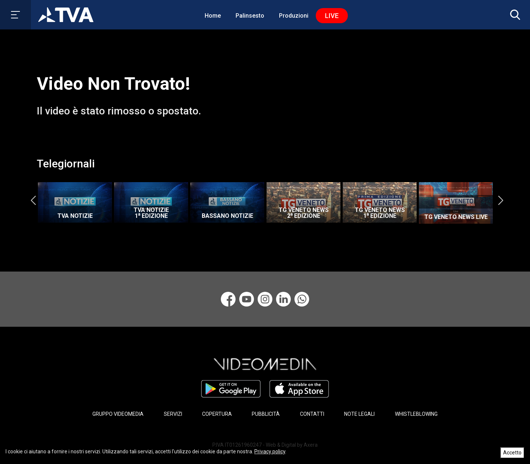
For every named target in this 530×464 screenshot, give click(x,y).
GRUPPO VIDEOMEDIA (118, 414)
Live (332, 16)
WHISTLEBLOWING (416, 414)
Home (213, 15)
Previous (33, 200)
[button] (513, 14)
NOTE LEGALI (359, 414)
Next (500, 200)
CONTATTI (312, 414)
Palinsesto (250, 15)
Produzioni (293, 15)
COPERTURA (217, 414)
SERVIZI (173, 414)
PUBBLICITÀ (266, 414)
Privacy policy (269, 451)
